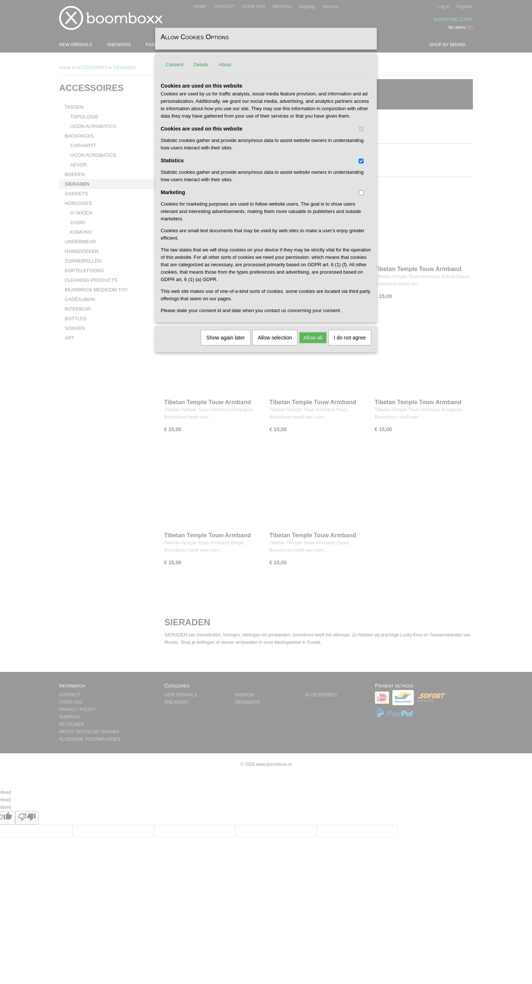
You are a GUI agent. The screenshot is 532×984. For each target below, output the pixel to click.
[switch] (361, 129)
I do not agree (350, 338)
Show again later (225, 338)
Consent (174, 64)
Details (201, 64)
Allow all (312, 338)
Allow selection (275, 338)
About (225, 64)
